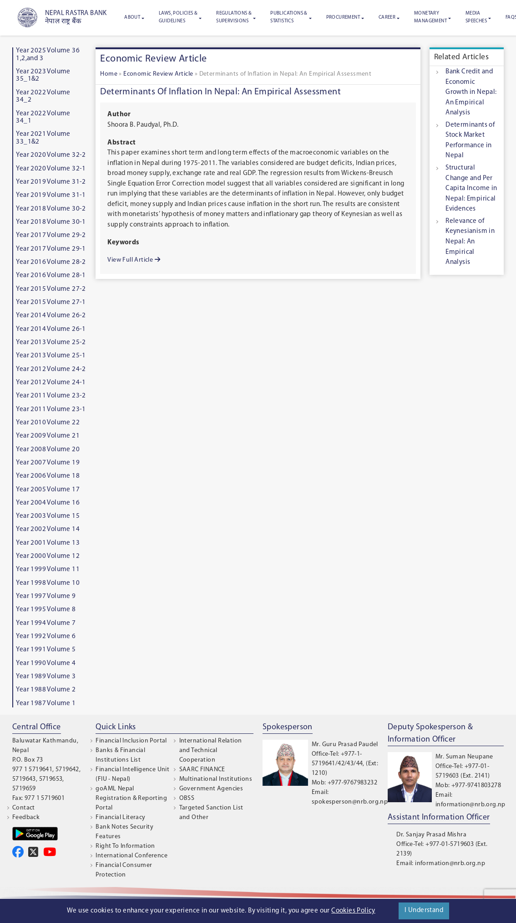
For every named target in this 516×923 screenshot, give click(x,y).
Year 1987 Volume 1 (46, 703)
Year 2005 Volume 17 (48, 489)
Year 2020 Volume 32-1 (51, 168)
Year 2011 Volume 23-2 (51, 395)
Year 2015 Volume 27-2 (51, 289)
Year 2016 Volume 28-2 (51, 262)
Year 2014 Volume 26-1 (51, 329)
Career (387, 17)
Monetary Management (430, 17)
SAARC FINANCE (202, 769)
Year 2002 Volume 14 (48, 529)
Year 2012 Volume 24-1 (51, 382)
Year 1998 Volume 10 (48, 583)
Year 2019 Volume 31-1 (51, 195)
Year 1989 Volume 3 (46, 676)
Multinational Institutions (215, 779)
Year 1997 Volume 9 (46, 596)
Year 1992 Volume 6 (46, 636)
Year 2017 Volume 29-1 (51, 249)
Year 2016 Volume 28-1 (51, 275)
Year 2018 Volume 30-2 (51, 209)
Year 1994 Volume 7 (46, 623)
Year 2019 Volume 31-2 (51, 182)
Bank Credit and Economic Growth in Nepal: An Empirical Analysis (470, 92)
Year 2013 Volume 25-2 (51, 342)
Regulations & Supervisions (234, 17)
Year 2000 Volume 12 (48, 556)
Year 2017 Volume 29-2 (51, 235)
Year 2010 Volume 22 (48, 422)
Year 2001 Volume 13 (48, 543)
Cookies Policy (353, 911)
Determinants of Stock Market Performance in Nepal (470, 141)
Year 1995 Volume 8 (46, 609)
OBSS (187, 798)
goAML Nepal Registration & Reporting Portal (131, 798)
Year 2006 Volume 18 (48, 476)
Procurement (343, 17)
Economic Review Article (158, 74)
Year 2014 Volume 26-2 (51, 315)
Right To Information (125, 846)
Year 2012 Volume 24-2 (51, 369)
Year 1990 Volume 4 (46, 663)
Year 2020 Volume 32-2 (51, 155)
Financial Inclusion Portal (131, 740)
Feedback (26, 817)
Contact (23, 807)
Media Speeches (476, 17)
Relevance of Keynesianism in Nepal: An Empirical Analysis (470, 242)
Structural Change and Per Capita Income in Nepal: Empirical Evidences (471, 188)
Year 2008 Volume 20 (48, 449)
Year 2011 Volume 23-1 (51, 409)
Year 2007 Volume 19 (48, 462)
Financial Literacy (120, 817)
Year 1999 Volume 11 (48, 569)
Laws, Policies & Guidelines (178, 17)
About (132, 17)
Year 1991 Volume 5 (46, 649)
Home (108, 74)
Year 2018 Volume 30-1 (51, 222)
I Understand (424, 910)
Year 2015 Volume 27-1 (51, 302)
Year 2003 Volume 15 (48, 516)
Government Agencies (211, 788)
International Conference (131, 855)
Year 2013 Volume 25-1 (51, 355)
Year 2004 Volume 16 (48, 503)
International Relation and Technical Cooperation (210, 750)
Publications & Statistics (289, 17)
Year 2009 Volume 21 (48, 436)
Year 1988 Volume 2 (46, 689)
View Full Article (133, 259)
